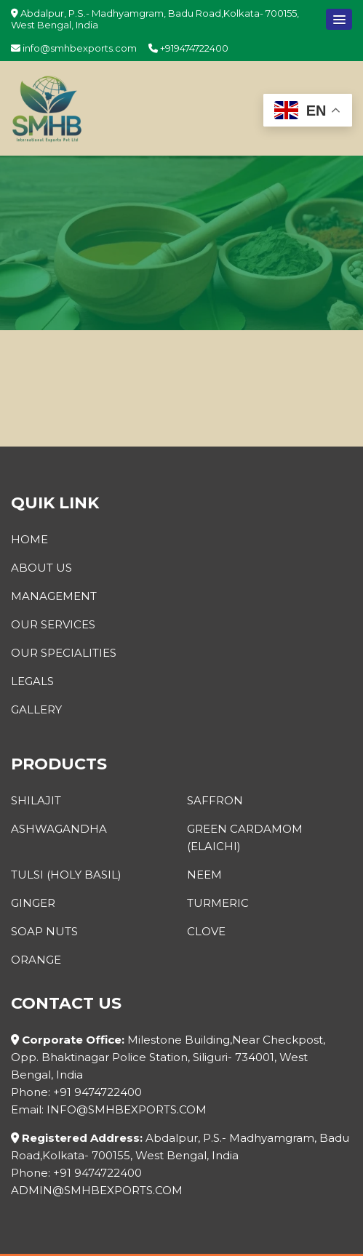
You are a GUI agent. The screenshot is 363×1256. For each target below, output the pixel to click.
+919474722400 (188, 48)
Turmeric (218, 903)
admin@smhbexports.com (97, 1190)
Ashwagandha (59, 829)
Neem (204, 874)
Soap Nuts (44, 931)
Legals (32, 681)
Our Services (53, 624)
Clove (206, 931)
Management (54, 596)
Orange (36, 960)
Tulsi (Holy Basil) (66, 874)
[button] (339, 19)
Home (29, 539)
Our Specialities (63, 653)
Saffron (215, 800)
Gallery (36, 709)
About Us (41, 568)
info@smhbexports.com (74, 48)
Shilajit (36, 800)
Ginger (33, 903)
